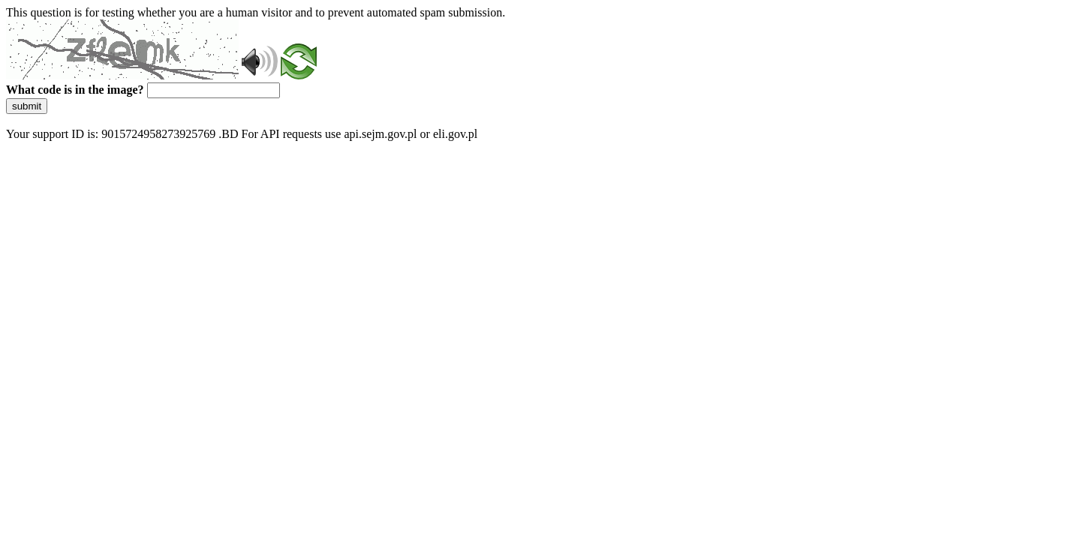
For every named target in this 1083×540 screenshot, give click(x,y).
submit (26, 106)
